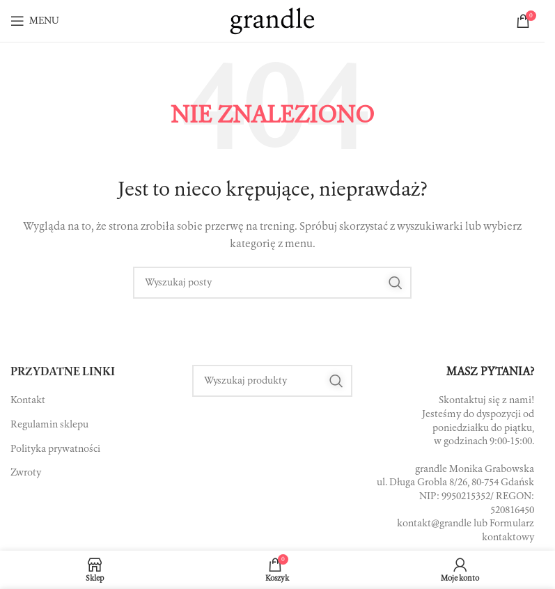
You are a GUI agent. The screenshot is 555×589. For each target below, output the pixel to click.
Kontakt (27, 400)
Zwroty (25, 473)
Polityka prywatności (55, 449)
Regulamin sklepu (49, 425)
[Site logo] (272, 21)
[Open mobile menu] (34, 21)
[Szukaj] (272, 283)
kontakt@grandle (434, 523)
